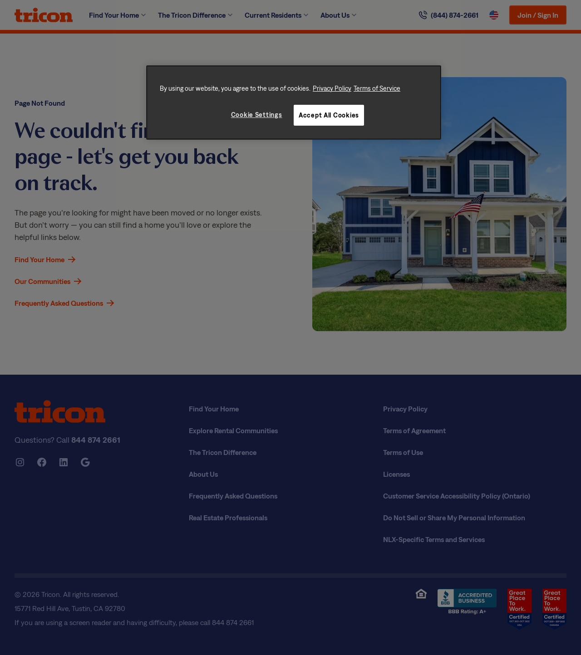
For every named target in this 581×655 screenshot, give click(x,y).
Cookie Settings (256, 114)
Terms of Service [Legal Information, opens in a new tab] (377, 88)
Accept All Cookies (329, 115)
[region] (293, 102)
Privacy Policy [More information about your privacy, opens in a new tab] (332, 88)
